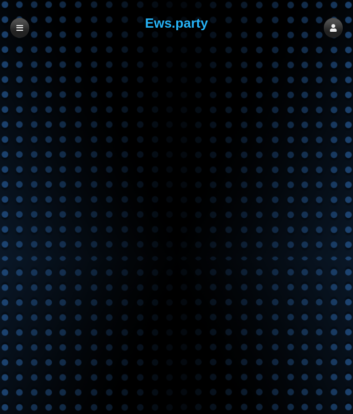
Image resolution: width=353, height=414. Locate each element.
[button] (333, 28)
